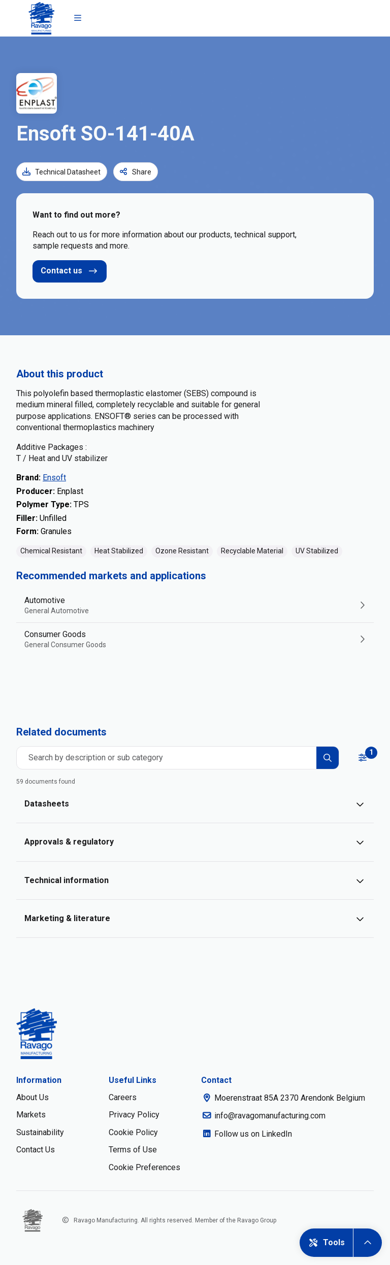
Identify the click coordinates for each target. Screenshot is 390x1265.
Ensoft (54, 477)
